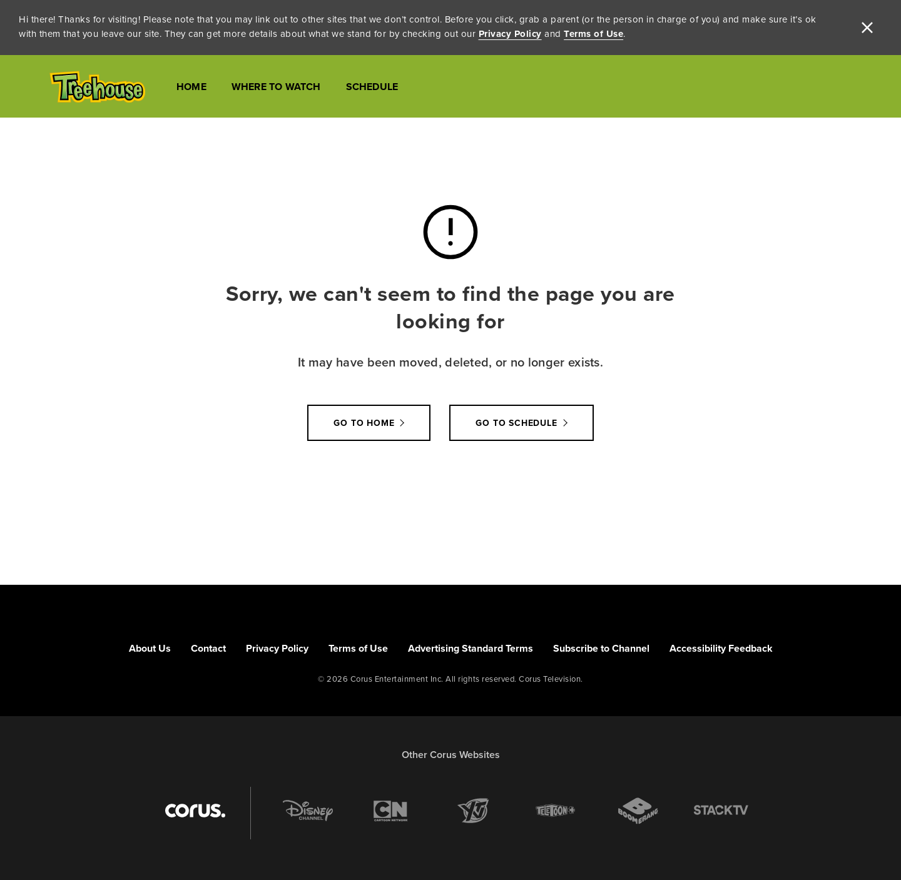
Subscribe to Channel (601, 648)
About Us (150, 648)
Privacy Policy (510, 34)
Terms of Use (593, 34)
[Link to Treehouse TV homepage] (97, 87)
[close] (867, 28)
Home (191, 86)
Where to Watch (276, 86)
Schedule (372, 86)
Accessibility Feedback (721, 648)
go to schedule (516, 423)
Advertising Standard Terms (470, 648)
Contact (208, 648)
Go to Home (363, 423)
